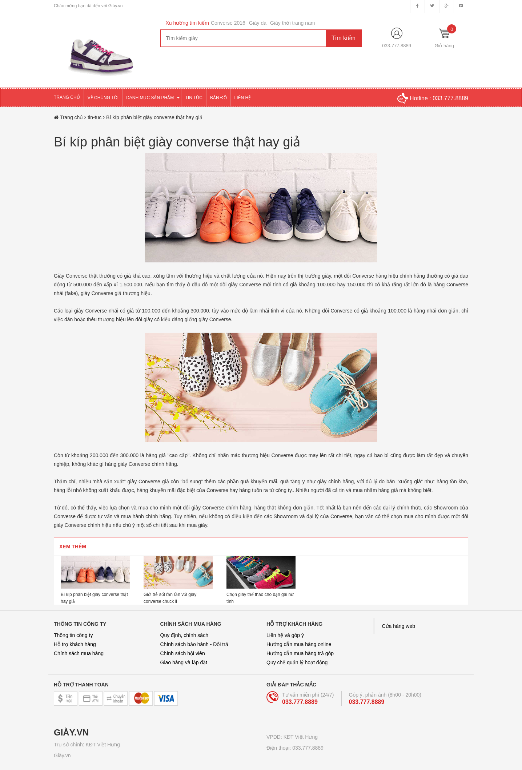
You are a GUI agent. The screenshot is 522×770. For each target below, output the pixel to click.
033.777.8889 (396, 45)
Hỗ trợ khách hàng (75, 644)
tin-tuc (95, 117)
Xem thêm (72, 546)
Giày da (257, 23)
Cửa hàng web (398, 626)
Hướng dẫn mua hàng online (299, 644)
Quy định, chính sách (184, 635)
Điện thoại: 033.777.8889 (295, 748)
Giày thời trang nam (292, 23)
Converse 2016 (228, 23)
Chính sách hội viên (182, 653)
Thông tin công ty (73, 635)
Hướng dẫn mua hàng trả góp (300, 653)
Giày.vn (62, 755)
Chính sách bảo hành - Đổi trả (194, 644)
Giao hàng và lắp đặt (184, 662)
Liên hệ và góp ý (285, 635)
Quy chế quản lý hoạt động (297, 662)
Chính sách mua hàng (79, 653)
